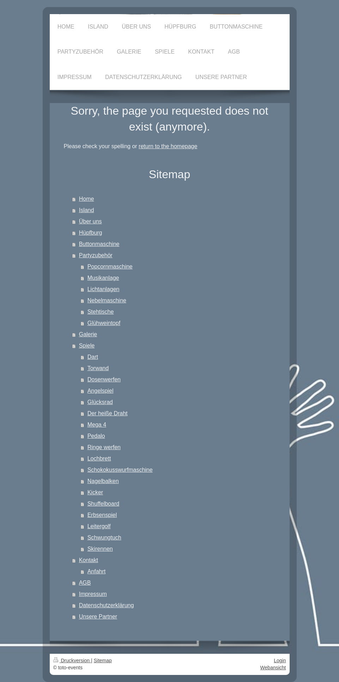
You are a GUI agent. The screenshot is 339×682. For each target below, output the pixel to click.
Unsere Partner (98, 617)
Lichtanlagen (103, 289)
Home (86, 199)
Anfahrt (96, 571)
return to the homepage (168, 146)
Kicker (95, 492)
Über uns (90, 221)
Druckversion (72, 660)
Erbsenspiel (102, 515)
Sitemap (103, 660)
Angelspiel (100, 391)
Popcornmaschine (110, 267)
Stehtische (100, 312)
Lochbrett (99, 458)
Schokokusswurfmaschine (120, 470)
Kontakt (88, 560)
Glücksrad (100, 402)
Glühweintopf (103, 323)
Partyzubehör (96, 255)
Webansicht (273, 667)
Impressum (93, 594)
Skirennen (100, 549)
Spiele (87, 346)
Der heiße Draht (107, 413)
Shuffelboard (103, 504)
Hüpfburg (90, 233)
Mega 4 (96, 425)
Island (86, 210)
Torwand (98, 368)
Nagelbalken (103, 481)
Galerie (88, 334)
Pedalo (96, 436)
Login (280, 660)
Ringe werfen (104, 447)
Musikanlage (103, 278)
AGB (85, 583)
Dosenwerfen (104, 379)
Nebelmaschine (106, 300)
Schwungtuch (104, 538)
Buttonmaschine (99, 244)
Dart (92, 357)
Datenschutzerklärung (106, 605)
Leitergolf (99, 526)
